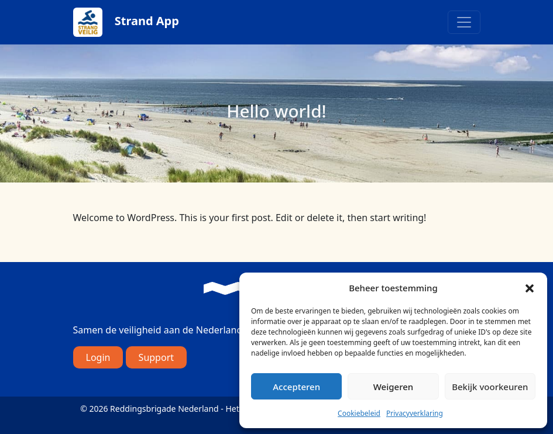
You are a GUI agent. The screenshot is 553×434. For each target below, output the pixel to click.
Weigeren (393, 386)
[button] (529, 288)
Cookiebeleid (359, 413)
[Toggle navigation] (464, 22)
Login (98, 357)
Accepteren (296, 386)
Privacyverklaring (414, 413)
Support (156, 357)
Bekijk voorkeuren (490, 386)
